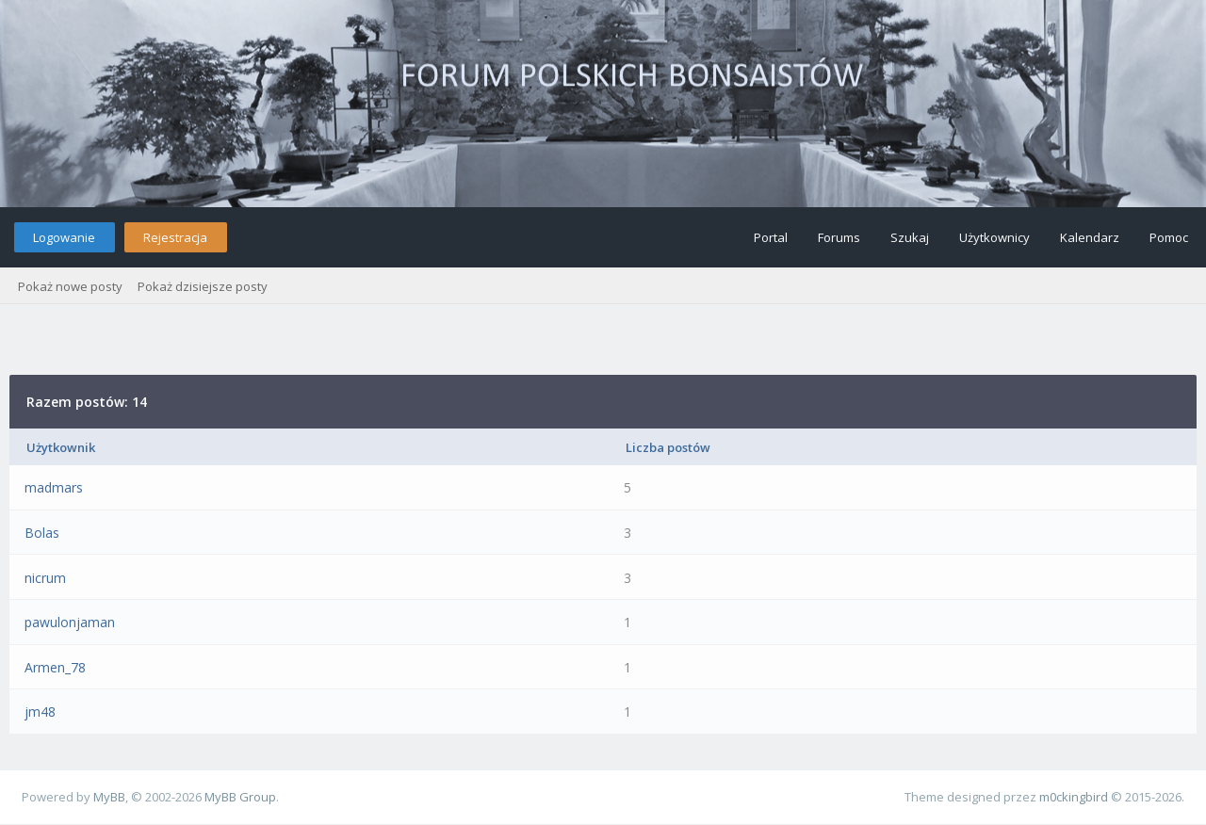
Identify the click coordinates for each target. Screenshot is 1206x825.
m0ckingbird (1073, 796)
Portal (771, 237)
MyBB (109, 796)
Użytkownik (60, 447)
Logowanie (64, 237)
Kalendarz (1089, 237)
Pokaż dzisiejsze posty (203, 286)
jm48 (40, 711)
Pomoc (1168, 237)
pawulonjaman (69, 622)
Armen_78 (55, 667)
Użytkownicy (994, 237)
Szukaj (909, 237)
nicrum (45, 578)
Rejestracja (175, 237)
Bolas (41, 533)
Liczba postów (668, 447)
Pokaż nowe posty (70, 286)
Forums (839, 237)
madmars (53, 487)
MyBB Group (240, 796)
